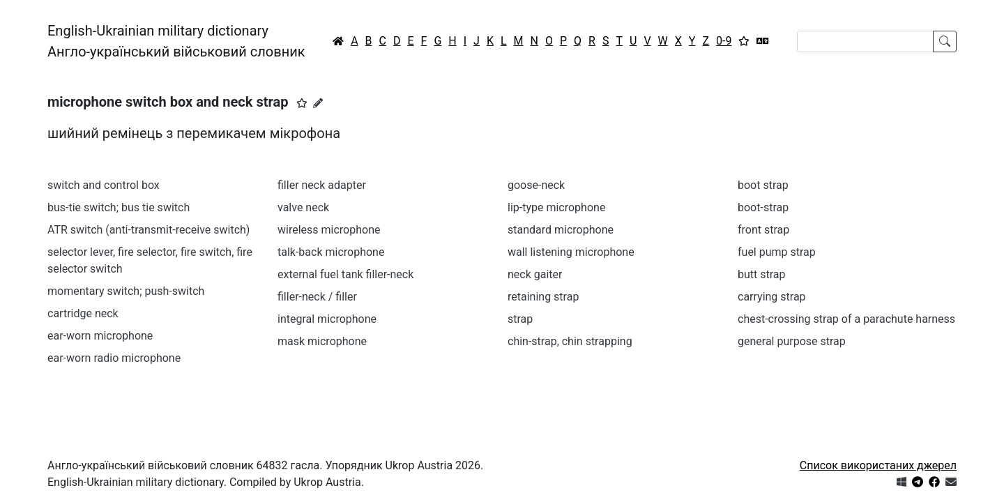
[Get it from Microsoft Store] (901, 482)
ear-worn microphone (100, 335)
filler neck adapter (321, 185)
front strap (763, 229)
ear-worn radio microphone (114, 358)
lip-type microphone (556, 207)
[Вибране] (744, 41)
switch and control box (103, 185)
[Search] (865, 41)
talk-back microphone (330, 252)
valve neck (303, 207)
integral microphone (326, 319)
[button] (301, 103)
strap (520, 319)
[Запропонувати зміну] (318, 103)
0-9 (723, 40)
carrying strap (772, 296)
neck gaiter (535, 274)
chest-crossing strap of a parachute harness (846, 319)
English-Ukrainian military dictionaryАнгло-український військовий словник (176, 41)
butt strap (762, 274)
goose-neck (536, 185)
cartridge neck (83, 313)
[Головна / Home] (338, 41)
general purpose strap (792, 341)
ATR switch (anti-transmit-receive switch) (148, 229)
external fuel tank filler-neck (345, 274)
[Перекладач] (763, 41)
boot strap (763, 185)
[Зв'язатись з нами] (951, 482)
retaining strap (543, 296)
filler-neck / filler (317, 296)
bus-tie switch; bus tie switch (118, 207)
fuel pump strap (777, 252)
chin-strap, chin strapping (570, 341)
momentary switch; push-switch (125, 291)
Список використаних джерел (878, 465)
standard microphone (561, 229)
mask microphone (322, 341)
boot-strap (763, 207)
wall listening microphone (571, 252)
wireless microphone (328, 229)
